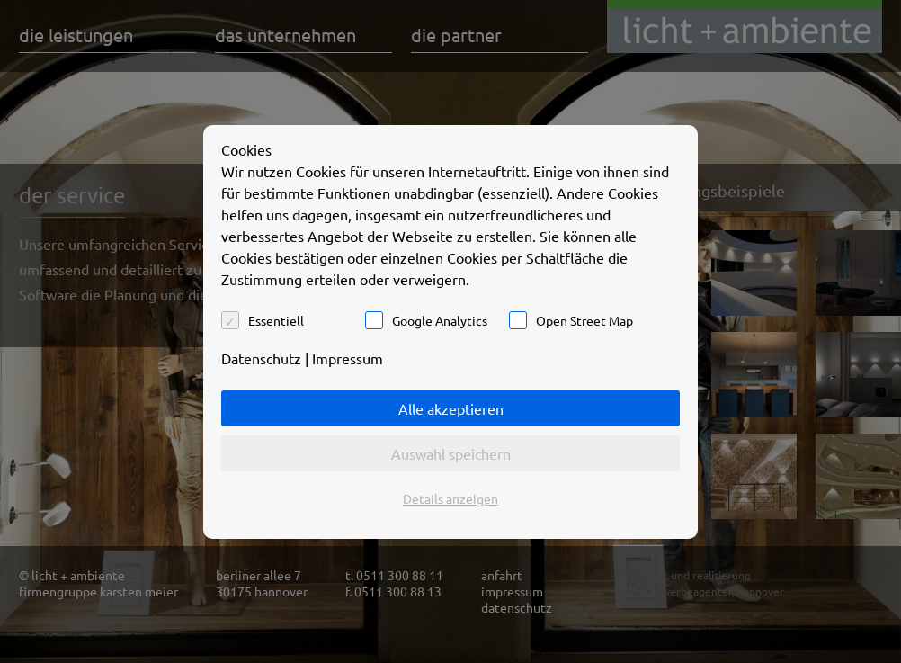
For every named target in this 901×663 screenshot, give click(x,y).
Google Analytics (439, 320)
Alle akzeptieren (451, 408)
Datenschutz (261, 358)
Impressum (347, 358)
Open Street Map (584, 320)
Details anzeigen (450, 498)
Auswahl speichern (451, 453)
